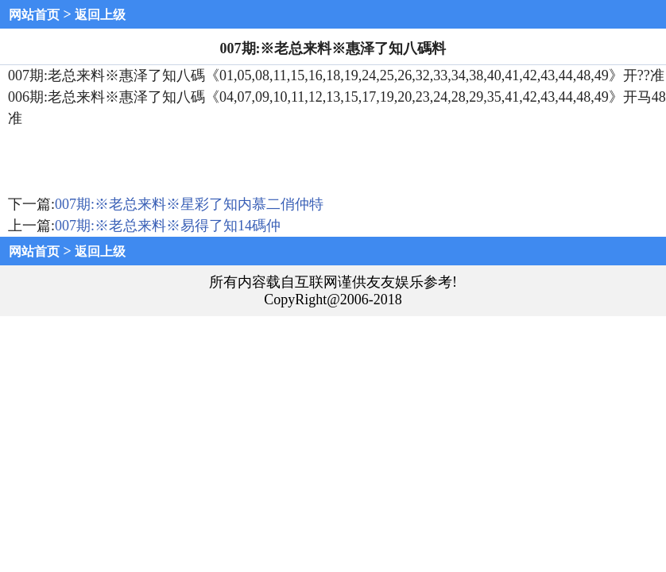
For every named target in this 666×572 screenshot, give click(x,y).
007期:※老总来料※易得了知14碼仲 (168, 226)
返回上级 (100, 14)
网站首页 (34, 14)
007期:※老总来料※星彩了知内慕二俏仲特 (189, 204)
